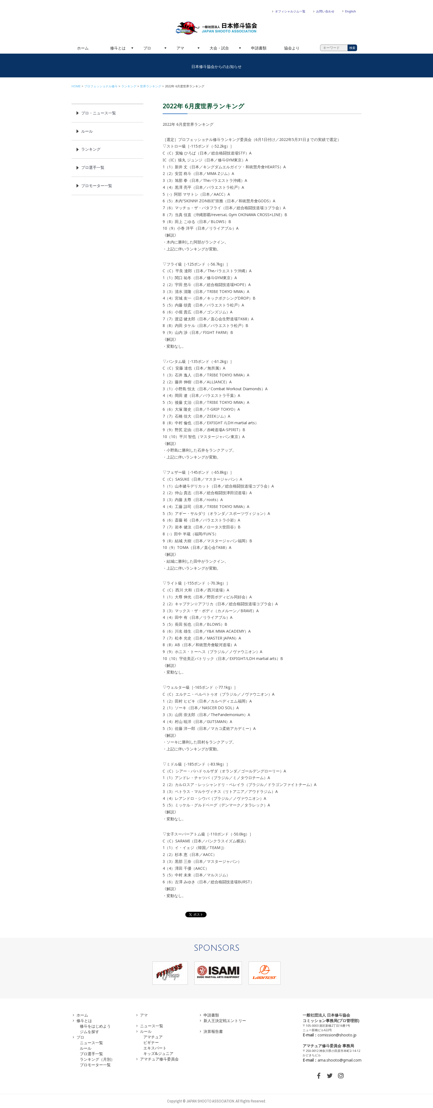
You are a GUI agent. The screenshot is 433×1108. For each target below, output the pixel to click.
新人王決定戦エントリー (225, 1020)
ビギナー (151, 1042)
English (350, 11)
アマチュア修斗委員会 (159, 1059)
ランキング (128, 86)
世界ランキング (150, 86)
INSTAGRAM (340, 1075)
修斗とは (118, 48)
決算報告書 (213, 1031)
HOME (76, 86)
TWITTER (329, 1075)
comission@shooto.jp (337, 1035)
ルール (87, 131)
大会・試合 (219, 48)
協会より (292, 48)
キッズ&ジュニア (158, 1053)
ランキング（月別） (97, 1059)
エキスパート (155, 1048)
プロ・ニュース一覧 (98, 113)
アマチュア (153, 1036)
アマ (180, 48)
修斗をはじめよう (95, 1026)
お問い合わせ (325, 11)
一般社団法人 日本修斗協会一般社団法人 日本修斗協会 (216, 28)
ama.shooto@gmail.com (339, 1060)
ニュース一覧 (91, 1042)
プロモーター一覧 (96, 185)
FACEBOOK (318, 1075)
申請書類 (258, 48)
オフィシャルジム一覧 (290, 11)
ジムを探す (89, 1031)
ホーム (83, 48)
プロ (147, 48)
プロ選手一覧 (92, 167)
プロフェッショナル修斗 (101, 86)
